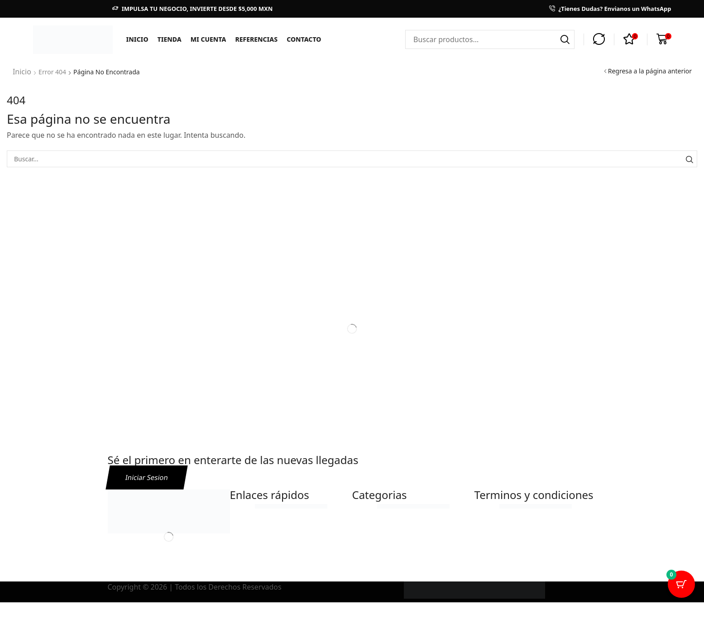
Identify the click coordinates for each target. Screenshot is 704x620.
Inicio (21, 71)
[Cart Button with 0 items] (681, 597)
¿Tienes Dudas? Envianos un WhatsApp (614, 9)
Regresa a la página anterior (650, 71)
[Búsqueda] (565, 39)
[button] (599, 39)
